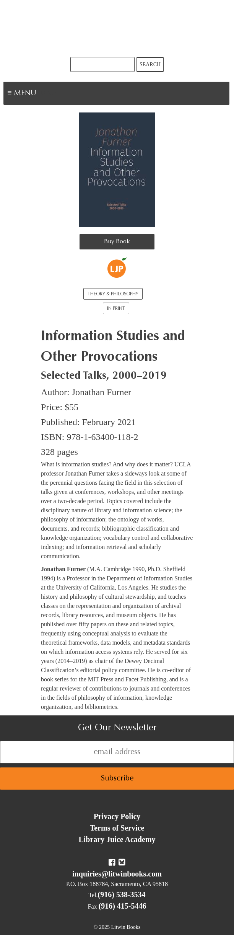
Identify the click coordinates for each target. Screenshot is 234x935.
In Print (116, 308)
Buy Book (117, 242)
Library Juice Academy (116, 839)
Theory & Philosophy (113, 294)
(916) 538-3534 (122, 894)
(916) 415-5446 (122, 906)
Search (150, 64)
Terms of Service (117, 828)
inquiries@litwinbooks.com (117, 874)
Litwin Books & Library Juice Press (117, 28)
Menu (48, 94)
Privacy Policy (117, 816)
